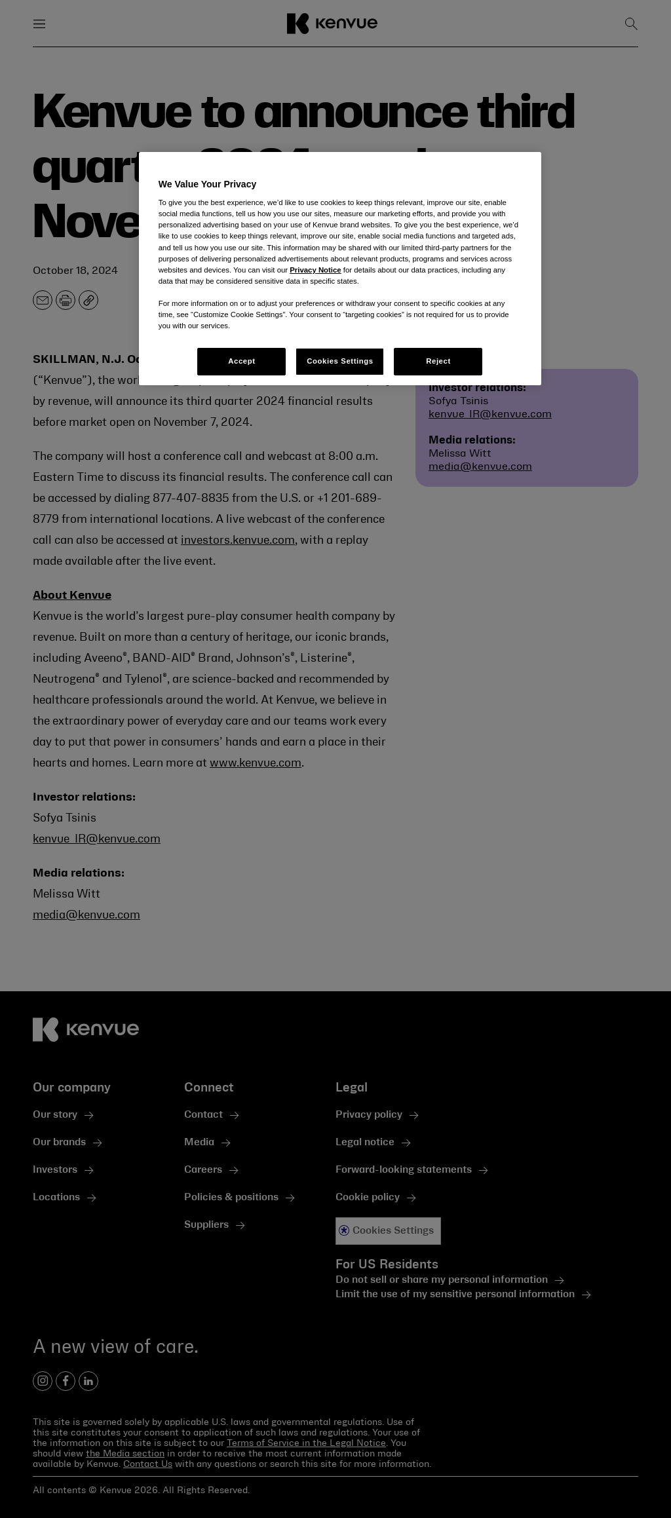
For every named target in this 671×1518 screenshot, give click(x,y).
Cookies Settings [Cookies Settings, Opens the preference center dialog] (340, 361)
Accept (241, 361)
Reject (438, 361)
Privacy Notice (315, 270)
